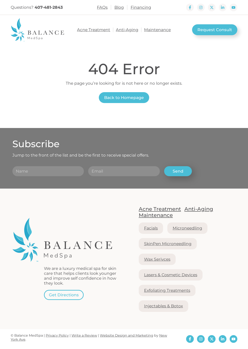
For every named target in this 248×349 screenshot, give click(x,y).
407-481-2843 (49, 7)
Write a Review (84, 335)
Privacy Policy (57, 335)
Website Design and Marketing (126, 335)
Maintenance (157, 29)
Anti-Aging (127, 29)
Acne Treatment (93, 29)
